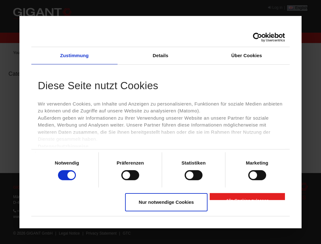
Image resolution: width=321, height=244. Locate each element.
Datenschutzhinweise (63, 146)
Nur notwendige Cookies (166, 202)
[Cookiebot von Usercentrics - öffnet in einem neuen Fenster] (257, 37)
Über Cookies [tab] (246, 55)
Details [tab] (160, 55)
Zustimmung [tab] (74, 55)
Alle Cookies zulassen (247, 199)
